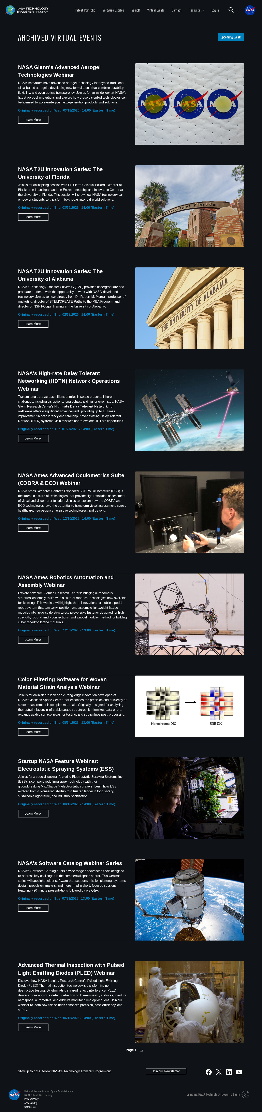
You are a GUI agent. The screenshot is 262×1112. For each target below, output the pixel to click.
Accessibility (30, 1103)
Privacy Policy (31, 1098)
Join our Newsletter (166, 1071)
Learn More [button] (33, 119)
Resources (195, 10)
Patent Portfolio (85, 10)
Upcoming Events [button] (231, 37)
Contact (176, 10)
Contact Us (29, 1106)
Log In (215, 10)
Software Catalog (113, 10)
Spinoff (135, 10)
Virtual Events (155, 10)
